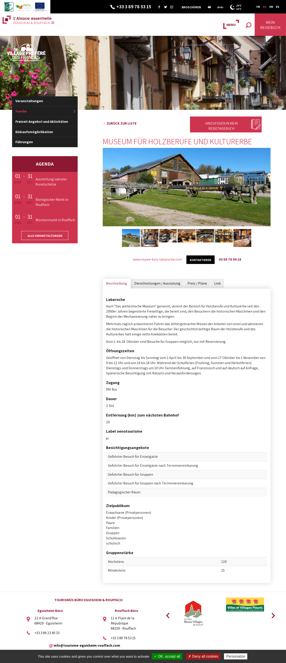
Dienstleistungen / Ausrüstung (157, 283)
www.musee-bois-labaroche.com (157, 259)
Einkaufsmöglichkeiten (34, 132)
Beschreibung (116, 283)
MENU (231, 24)
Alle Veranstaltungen (45, 236)
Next (271, 614)
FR (258, 7)
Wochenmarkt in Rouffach (55, 220)
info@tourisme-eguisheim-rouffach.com (87, 645)
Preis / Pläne (197, 283)
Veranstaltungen (29, 101)
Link (217, 283)
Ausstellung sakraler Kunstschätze (51, 182)
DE (265, 7)
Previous (167, 614)
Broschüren (191, 7)
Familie (21, 111)
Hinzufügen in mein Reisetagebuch (221, 126)
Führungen (24, 142)
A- (222, 7)
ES (277, 7)
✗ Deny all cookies (203, 656)
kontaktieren (200, 260)
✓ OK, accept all (167, 656)
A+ (219, 7)
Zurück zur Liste (122, 123)
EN (271, 7)
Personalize (235, 656)
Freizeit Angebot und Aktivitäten (41, 121)
